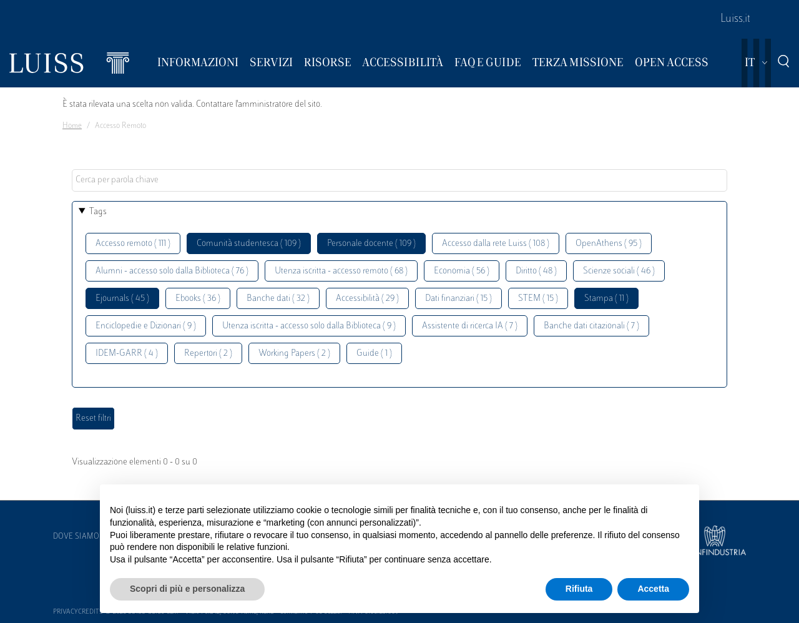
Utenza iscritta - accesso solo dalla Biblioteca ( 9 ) (309, 326)
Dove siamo (76, 537)
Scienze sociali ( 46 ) (619, 271)
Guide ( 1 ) (374, 353)
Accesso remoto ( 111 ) (133, 243)
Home (72, 126)
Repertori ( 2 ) (208, 353)
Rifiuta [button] (579, 589)
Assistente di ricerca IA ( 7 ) (469, 326)
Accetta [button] (653, 589)
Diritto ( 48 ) (536, 271)
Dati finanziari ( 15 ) (458, 298)
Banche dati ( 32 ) (278, 298)
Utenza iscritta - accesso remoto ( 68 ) (341, 271)
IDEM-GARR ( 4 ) (127, 353)
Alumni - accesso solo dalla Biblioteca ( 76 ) (172, 271)
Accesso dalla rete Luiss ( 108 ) (495, 243)
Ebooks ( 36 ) (197, 298)
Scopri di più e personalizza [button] (187, 589)
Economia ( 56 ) (461, 271)
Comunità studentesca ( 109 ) (249, 243)
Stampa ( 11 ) (606, 298)
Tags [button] (98, 212)
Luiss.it (735, 19)
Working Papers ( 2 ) (294, 353)
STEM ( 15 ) (538, 298)
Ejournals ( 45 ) (122, 298)
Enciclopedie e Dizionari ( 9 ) (146, 326)
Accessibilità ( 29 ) (367, 298)
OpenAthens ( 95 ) (609, 243)
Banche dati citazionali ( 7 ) (591, 326)
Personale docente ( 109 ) (371, 243)
